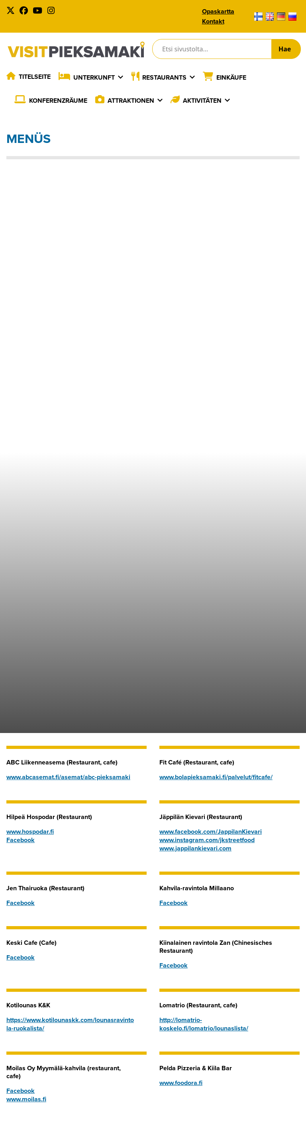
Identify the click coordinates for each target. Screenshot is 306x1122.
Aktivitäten (202, 100)
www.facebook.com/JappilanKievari (210, 831)
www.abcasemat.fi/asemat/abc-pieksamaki (68, 777)
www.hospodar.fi (30, 831)
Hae (285, 49)
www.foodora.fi (180, 1082)
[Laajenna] (120, 77)
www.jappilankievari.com (195, 848)
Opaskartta (218, 11)
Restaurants (164, 77)
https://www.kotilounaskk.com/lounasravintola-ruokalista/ (70, 1024)
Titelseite (35, 76)
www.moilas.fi (26, 1099)
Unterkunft (94, 77)
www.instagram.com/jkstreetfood (207, 839)
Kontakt (213, 21)
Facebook (20, 839)
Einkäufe (231, 77)
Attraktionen (131, 100)
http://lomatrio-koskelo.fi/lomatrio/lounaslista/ (203, 1024)
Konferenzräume (58, 100)
